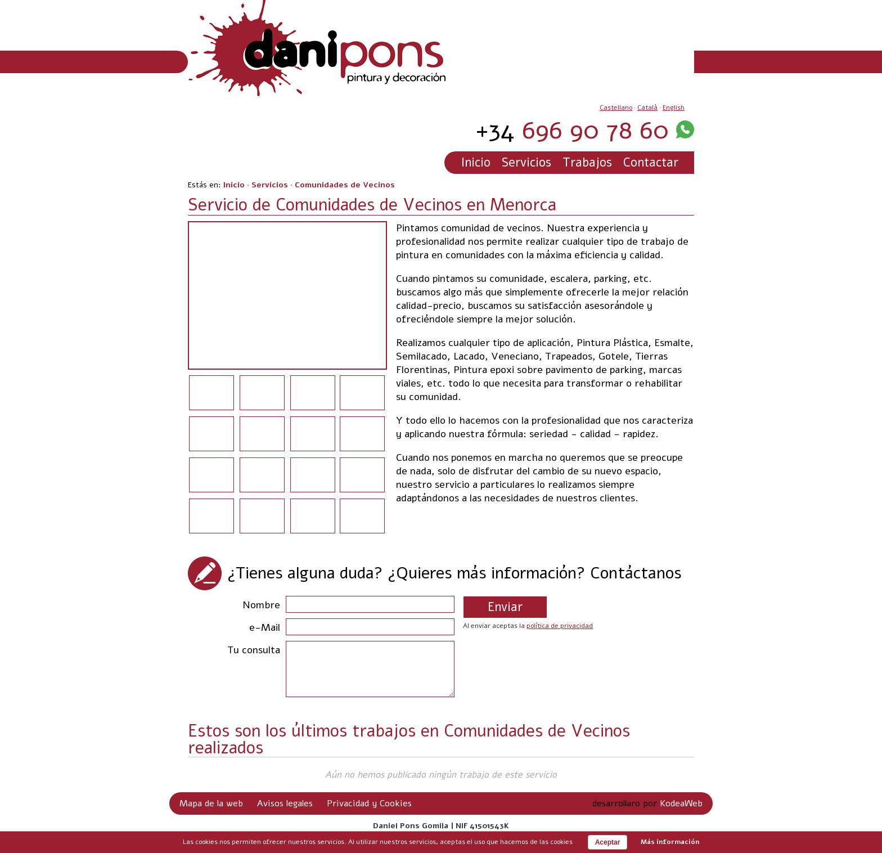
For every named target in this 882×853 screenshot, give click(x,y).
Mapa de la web (211, 803)
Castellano (616, 107)
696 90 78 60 (572, 130)
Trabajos (587, 162)
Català (647, 107)
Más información (670, 841)
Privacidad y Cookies (369, 803)
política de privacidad (559, 625)
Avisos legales (285, 803)
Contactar (650, 162)
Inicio (475, 162)
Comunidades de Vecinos (345, 184)
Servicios (526, 162)
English (674, 107)
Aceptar (607, 842)
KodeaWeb (681, 803)
